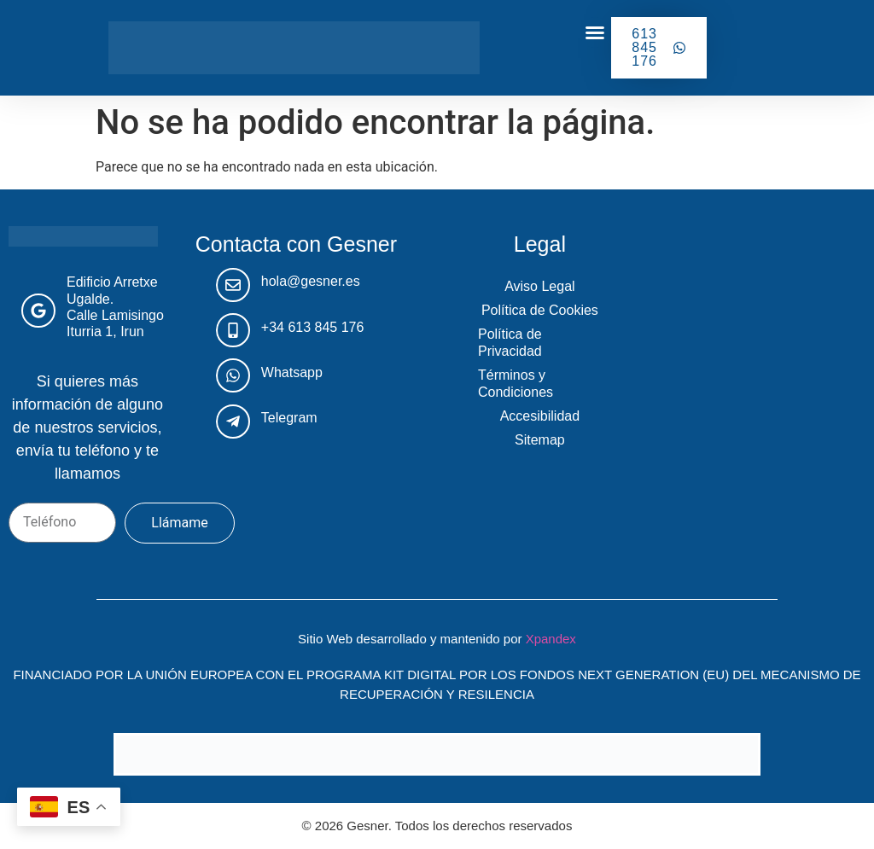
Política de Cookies (539, 310)
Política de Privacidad (510, 342)
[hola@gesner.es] (233, 285)
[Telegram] (233, 421)
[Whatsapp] (233, 375)
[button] (595, 32)
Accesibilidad (540, 416)
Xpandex (551, 638)
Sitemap (540, 440)
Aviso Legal (539, 286)
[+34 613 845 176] (233, 330)
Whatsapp (292, 372)
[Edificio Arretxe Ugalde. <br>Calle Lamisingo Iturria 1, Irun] (38, 311)
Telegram (289, 417)
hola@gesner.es (310, 281)
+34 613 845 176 (312, 327)
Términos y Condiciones (515, 383)
